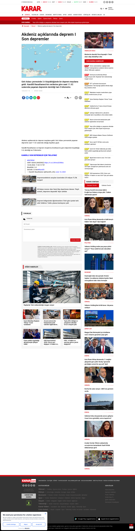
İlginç (73, 507)
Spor (64, 15)
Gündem (54, 507)
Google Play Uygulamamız (87, 519)
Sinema (63, 507)
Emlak (56, 495)
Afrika (73, 492)
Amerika (57, 492)
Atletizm (67, 498)
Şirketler (84, 495)
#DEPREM (30, 160)
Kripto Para (57, 15)
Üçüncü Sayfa (47, 18)
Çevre (61, 18)
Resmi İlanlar (97, 15)
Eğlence (74, 501)
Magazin (54, 501)
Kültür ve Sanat (77, 510)
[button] (65, 97)
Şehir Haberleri (110, 500)
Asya (68, 492)
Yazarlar (35, 15)
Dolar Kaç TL (109, 497)
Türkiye (55, 18)
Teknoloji (42, 504)
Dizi (59, 507)
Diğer (83, 498)
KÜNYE (55, 480)
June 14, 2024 (61, 172)
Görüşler (86, 15)
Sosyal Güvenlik (75, 495)
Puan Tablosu (109, 495)
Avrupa (63, 492)
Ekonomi (49, 15)
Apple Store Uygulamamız (110, 519)
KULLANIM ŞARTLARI (74, 480)
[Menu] (103, 15)
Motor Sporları (76, 498)
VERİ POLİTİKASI (97, 480)
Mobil (50, 504)
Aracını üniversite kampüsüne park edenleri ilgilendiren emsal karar (53, 22)
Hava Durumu (109, 490)
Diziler (48, 501)
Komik (69, 507)
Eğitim (39, 18)
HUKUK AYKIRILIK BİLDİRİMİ (111, 480)
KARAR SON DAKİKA (29, 496)
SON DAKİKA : (26, 22)
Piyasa (50, 495)
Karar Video (77, 15)
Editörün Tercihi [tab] (106, 185)
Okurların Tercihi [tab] (92, 185)
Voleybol (61, 498)
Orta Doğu (50, 492)
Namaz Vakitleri (110, 492)
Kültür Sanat (67, 501)
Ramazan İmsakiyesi (112, 502)
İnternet (56, 504)
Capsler (58, 510)
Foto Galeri (43, 509)
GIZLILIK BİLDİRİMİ (86, 480)
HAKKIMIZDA (42, 480)
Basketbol (53, 498)
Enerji (67, 495)
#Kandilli (41, 170)
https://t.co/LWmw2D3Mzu (54, 163)
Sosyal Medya (64, 504)
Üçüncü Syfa (57, 489)
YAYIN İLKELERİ (62, 480)
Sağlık (60, 501)
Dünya (42, 15)
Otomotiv (62, 495)
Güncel (27, 15)
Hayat (70, 15)
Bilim (76, 504)
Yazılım (72, 504)
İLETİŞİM (49, 480)
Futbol (47, 498)
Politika (33, 18)
